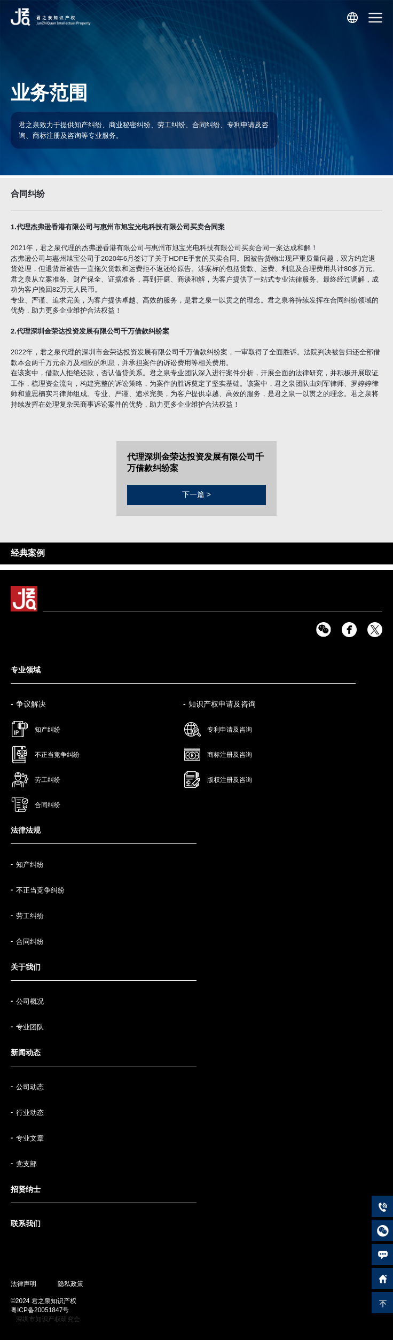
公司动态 (30, 1087)
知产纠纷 (47, 729)
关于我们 (26, 967)
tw (374, 629)
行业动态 (30, 1113)
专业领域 (26, 669)
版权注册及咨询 (229, 780)
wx (323, 629)
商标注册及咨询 (229, 754)
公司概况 (30, 1001)
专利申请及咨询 (229, 729)
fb (349, 629)
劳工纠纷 (47, 780)
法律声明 (23, 1284)
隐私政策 (70, 1284)
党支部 (26, 1164)
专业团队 (30, 1027)
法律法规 (26, 830)
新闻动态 (26, 1052)
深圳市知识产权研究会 (48, 1319)
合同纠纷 (47, 805)
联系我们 (26, 1223)
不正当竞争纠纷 (57, 754)
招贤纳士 (26, 1189)
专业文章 (30, 1138)
